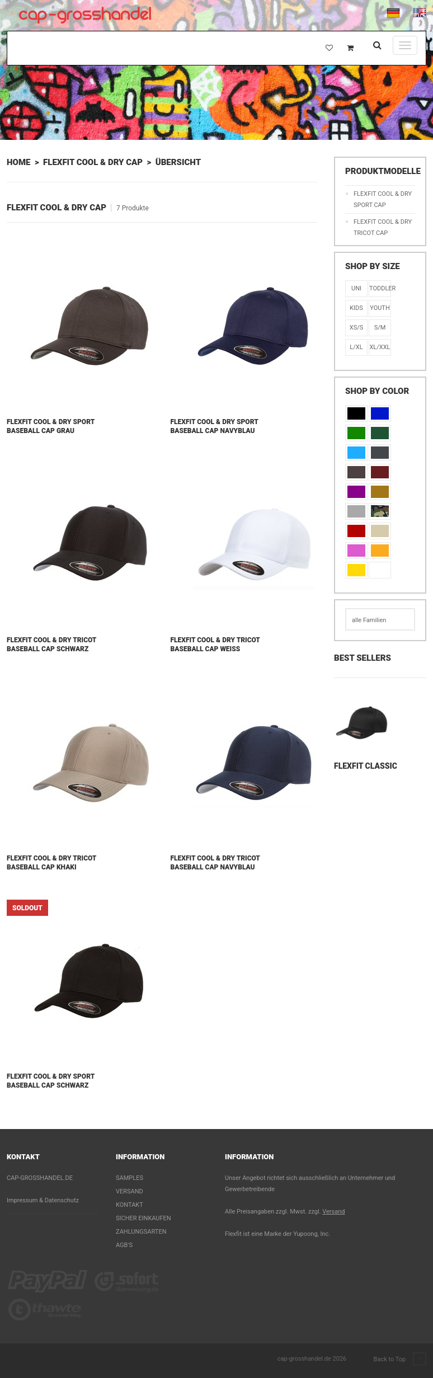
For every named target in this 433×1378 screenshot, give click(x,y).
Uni (356, 288)
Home (18, 162)
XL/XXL (379, 347)
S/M (380, 327)
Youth (380, 308)
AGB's (124, 1245)
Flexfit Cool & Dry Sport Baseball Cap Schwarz (51, 1081)
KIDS (356, 308)
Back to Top (400, 1359)
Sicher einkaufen (143, 1218)
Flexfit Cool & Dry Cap (93, 162)
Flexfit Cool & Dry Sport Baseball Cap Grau (51, 426)
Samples (129, 1178)
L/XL (356, 347)
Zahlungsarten (141, 1231)
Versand (129, 1191)
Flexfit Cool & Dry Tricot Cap (383, 227)
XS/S (357, 327)
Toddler (379, 288)
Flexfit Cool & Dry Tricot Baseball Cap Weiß (215, 644)
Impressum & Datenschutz (43, 1200)
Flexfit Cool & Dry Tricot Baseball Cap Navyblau (215, 862)
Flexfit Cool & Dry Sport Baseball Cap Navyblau (214, 426)
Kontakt (129, 1204)
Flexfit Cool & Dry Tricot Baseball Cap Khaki (51, 862)
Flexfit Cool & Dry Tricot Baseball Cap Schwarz (51, 644)
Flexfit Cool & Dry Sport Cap (383, 199)
